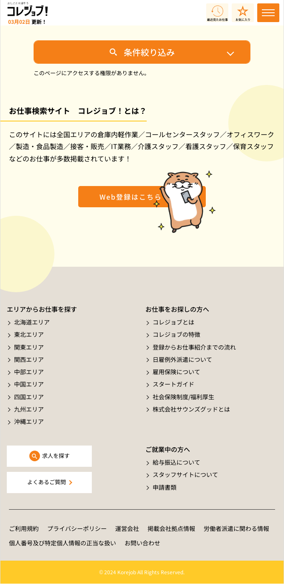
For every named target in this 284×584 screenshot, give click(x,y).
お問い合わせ (142, 543)
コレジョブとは (173, 322)
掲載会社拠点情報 (171, 528)
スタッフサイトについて (185, 474)
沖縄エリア (29, 421)
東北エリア (29, 334)
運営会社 (127, 528)
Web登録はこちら (130, 197)
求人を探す (56, 455)
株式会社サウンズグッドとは (191, 409)
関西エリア (29, 359)
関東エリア (29, 347)
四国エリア (29, 396)
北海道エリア (32, 322)
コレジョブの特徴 (176, 334)
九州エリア (29, 409)
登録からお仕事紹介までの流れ (194, 347)
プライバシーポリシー (77, 528)
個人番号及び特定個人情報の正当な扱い (62, 543)
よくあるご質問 (46, 482)
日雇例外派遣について (182, 359)
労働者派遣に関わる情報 (236, 528)
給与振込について (176, 462)
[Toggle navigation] (268, 12)
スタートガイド (173, 384)
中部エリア (29, 371)
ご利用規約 (24, 528)
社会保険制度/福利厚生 (183, 396)
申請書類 (164, 487)
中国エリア (29, 384)
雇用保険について (176, 371)
